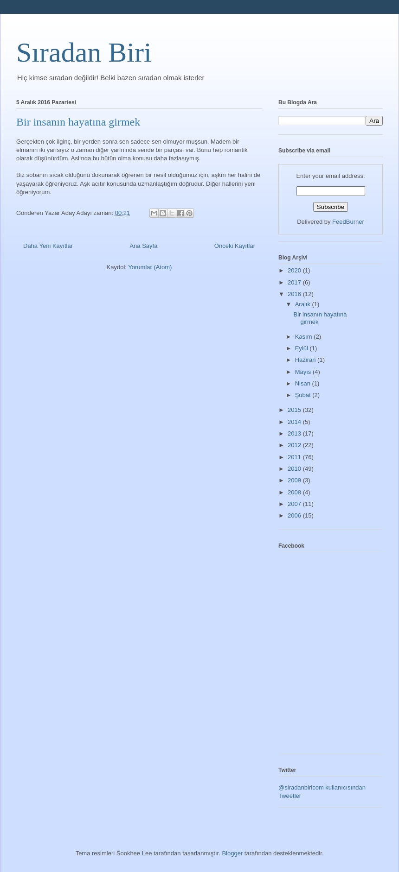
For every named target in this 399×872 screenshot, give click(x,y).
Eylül (302, 348)
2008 (295, 492)
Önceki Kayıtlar (234, 245)
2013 (295, 433)
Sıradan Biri (84, 52)
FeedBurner (348, 221)
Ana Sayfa (143, 245)
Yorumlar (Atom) (150, 267)
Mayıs (304, 371)
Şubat (304, 395)
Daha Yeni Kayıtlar (48, 245)
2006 (295, 515)
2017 (295, 282)
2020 (295, 270)
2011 (295, 457)
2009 (295, 480)
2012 (295, 445)
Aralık (303, 304)
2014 (295, 421)
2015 (295, 409)
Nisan (303, 383)
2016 (295, 294)
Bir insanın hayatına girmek (78, 122)
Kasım (304, 336)
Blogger (232, 853)
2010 (295, 468)
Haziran (306, 359)
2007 (295, 503)
